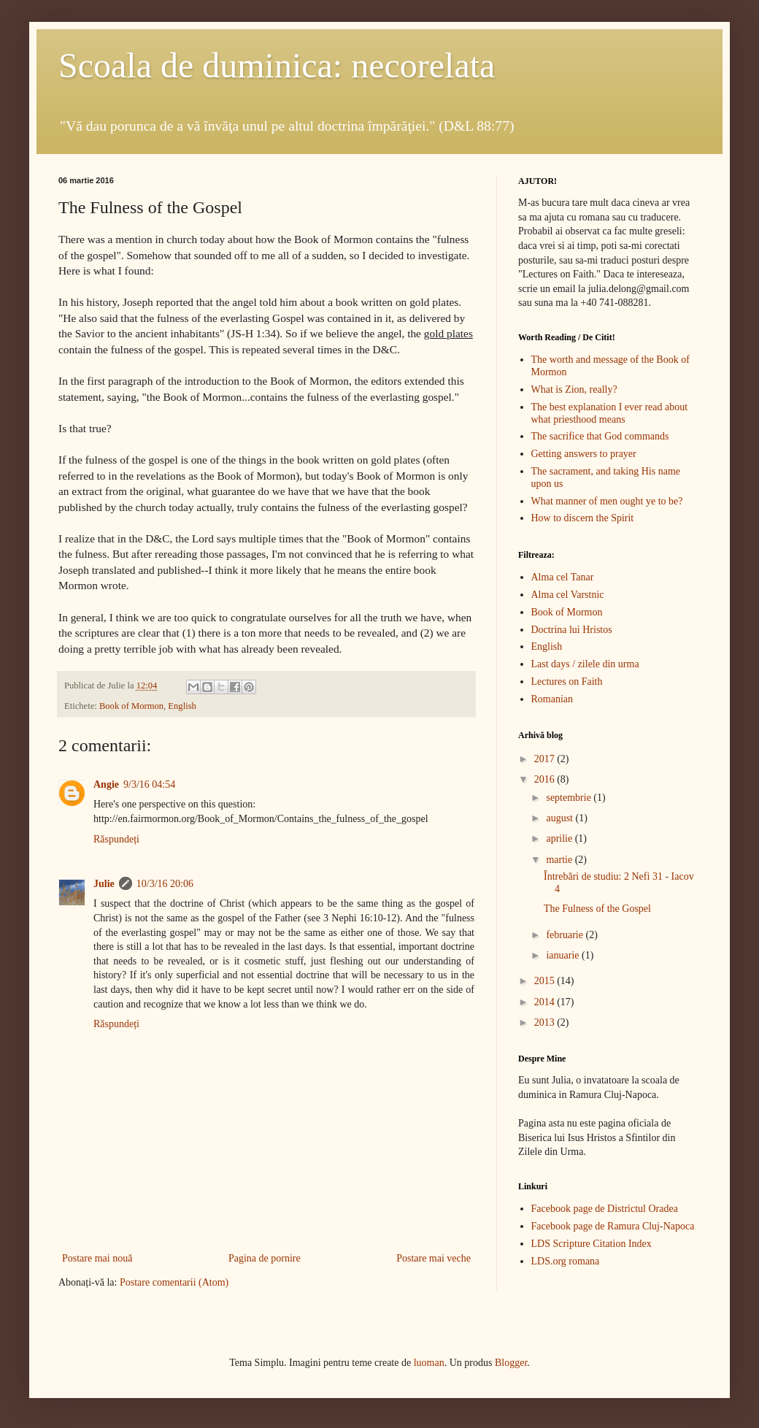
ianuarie (564, 955)
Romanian (552, 699)
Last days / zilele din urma (585, 664)
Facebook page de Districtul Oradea (604, 1208)
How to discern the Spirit (582, 518)
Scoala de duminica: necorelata (276, 65)
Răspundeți (116, 839)
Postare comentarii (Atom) (174, 1282)
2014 (546, 1002)
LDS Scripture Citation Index (591, 1243)
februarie (565, 934)
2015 (546, 980)
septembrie (569, 797)
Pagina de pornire (264, 1258)
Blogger (511, 1362)
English (182, 706)
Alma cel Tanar (562, 577)
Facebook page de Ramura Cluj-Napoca (613, 1226)
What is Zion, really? (574, 389)
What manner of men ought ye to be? (607, 501)
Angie (106, 784)
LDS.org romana (565, 1261)
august (560, 818)
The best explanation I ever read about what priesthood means (609, 413)
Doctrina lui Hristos (571, 629)
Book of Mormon (131, 706)
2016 (546, 779)
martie (560, 859)
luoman (429, 1362)
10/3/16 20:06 (164, 883)
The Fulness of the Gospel (597, 908)
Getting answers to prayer (583, 453)
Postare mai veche (433, 1258)
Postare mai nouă (97, 1258)
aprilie (560, 838)
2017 (546, 758)
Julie (104, 883)
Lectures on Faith (567, 681)
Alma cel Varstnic (567, 594)
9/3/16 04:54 (149, 784)
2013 (546, 1022)
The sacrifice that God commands (600, 436)
